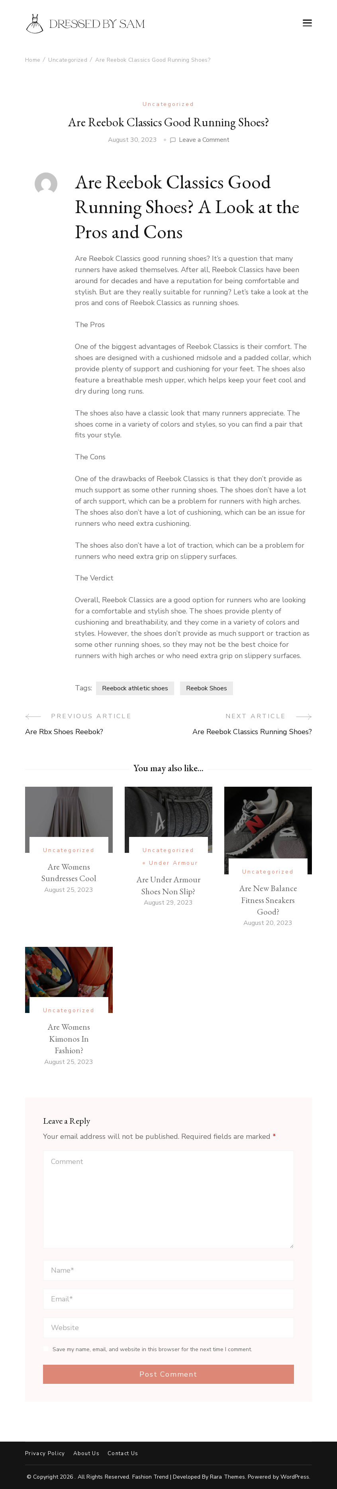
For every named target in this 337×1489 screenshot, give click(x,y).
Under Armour (173, 863)
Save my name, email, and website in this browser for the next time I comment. (152, 1349)
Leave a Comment (204, 140)
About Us (86, 1453)
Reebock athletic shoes (135, 688)
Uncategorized (168, 104)
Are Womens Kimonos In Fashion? (68, 1038)
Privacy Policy (45, 1453)
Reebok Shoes (206, 688)
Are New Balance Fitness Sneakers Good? (268, 900)
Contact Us (123, 1453)
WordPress (294, 1477)
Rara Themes (227, 1477)
